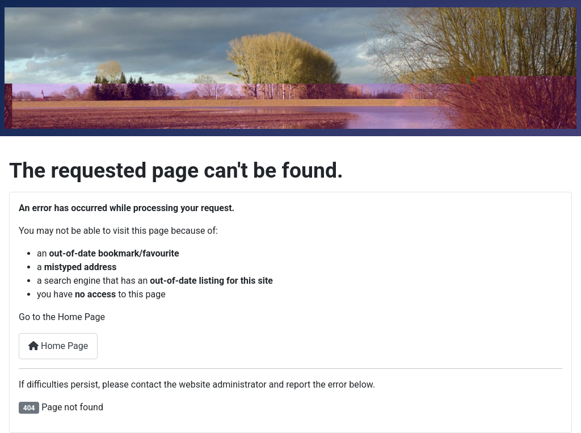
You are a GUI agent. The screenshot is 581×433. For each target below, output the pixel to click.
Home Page (58, 345)
